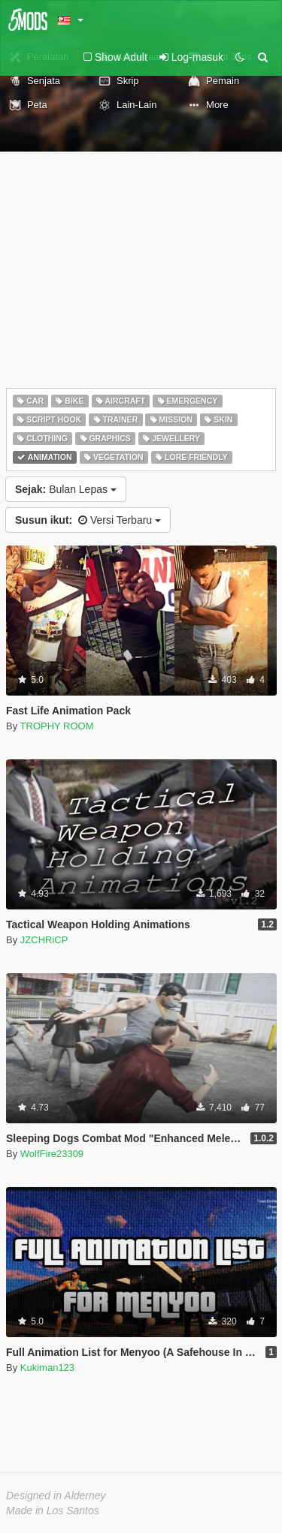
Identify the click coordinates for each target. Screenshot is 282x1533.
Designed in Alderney (56, 1495)
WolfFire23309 (51, 1153)
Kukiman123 (47, 1367)
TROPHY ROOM (57, 726)
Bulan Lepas (66, 489)
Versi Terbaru (88, 520)
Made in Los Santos (52, 1510)
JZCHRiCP (44, 939)
